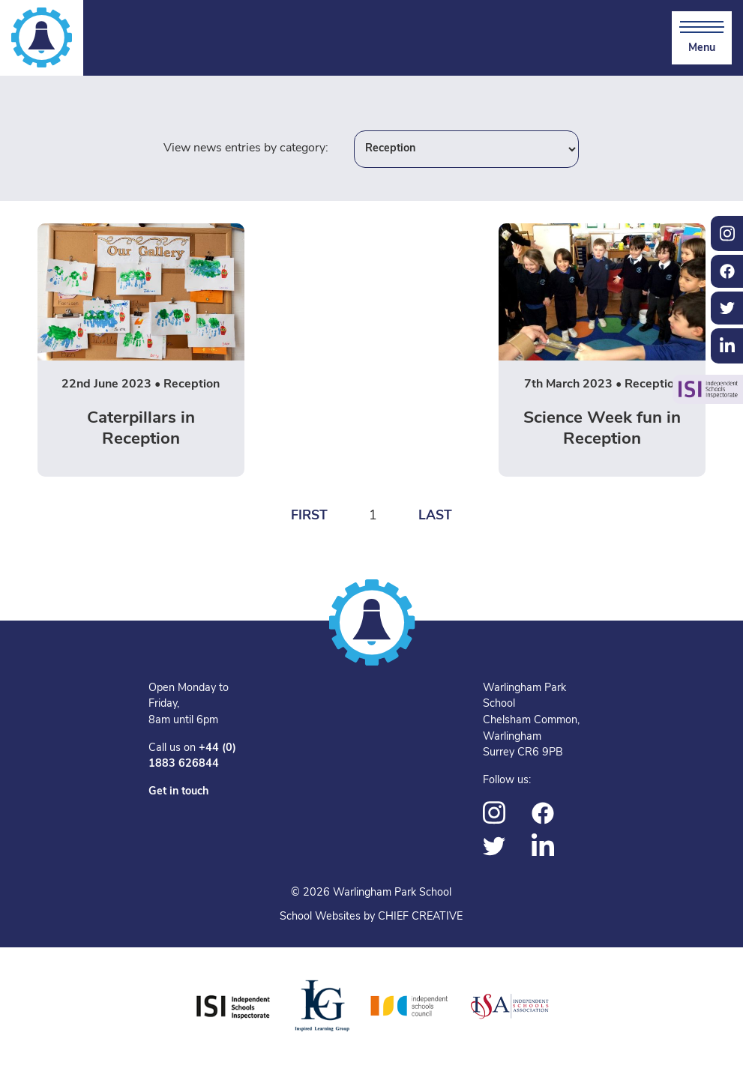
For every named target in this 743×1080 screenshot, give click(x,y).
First (309, 516)
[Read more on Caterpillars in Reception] (140, 350)
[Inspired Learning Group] (321, 1007)
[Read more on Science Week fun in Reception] (602, 350)
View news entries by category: (245, 148)
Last (435, 516)
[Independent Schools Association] (510, 1007)
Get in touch (178, 791)
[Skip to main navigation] (702, 37)
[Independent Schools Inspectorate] (233, 1007)
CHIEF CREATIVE (420, 917)
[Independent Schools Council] (409, 1007)
